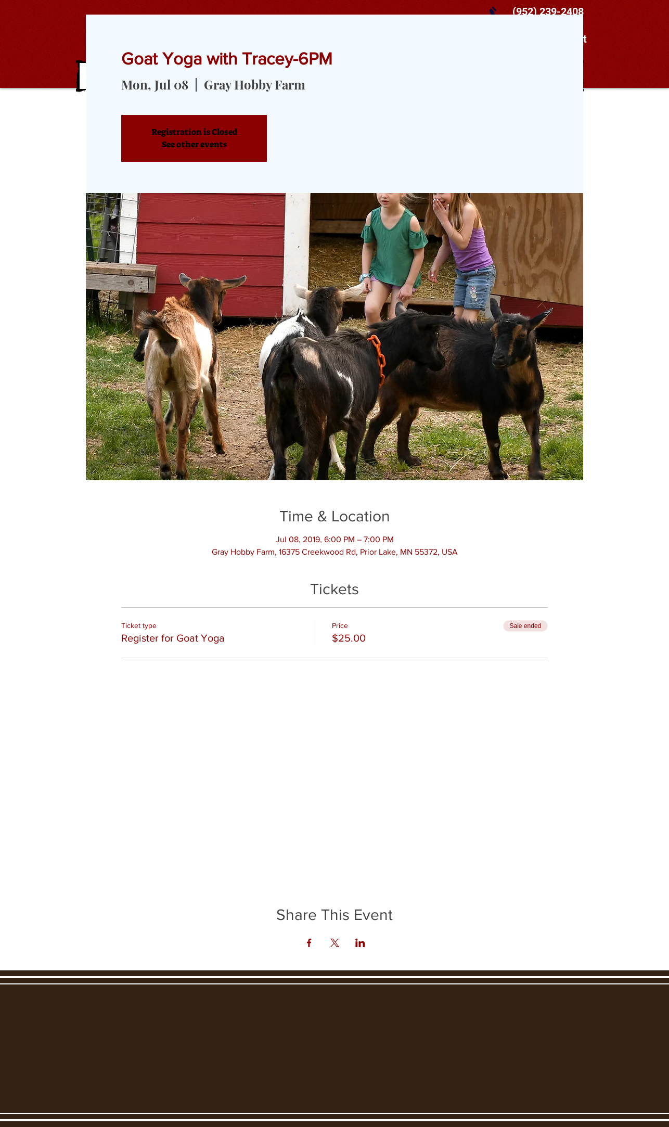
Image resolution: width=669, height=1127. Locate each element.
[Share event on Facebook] (309, 943)
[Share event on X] (335, 943)
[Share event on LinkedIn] (360, 943)
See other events (194, 144)
